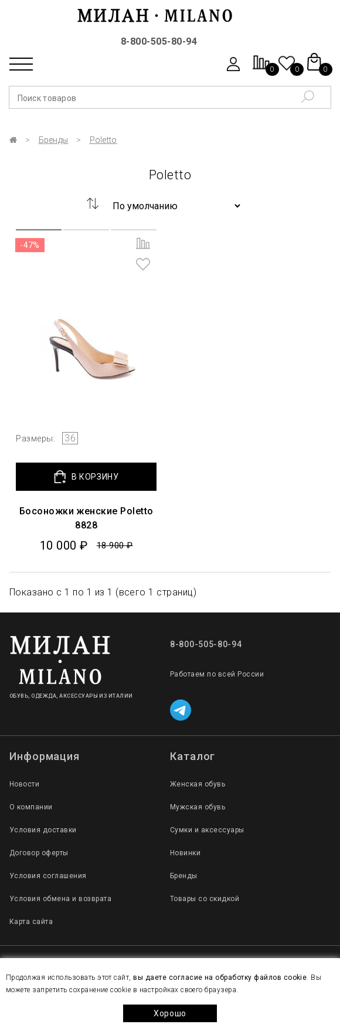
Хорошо (170, 1013)
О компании (31, 807)
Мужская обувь (197, 807)
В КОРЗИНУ (86, 477)
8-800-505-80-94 (159, 41)
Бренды (54, 140)
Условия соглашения (48, 876)
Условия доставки (43, 830)
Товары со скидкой (204, 899)
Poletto (103, 140)
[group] (86, 324)
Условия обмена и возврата (60, 899)
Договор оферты (39, 853)
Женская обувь (197, 784)
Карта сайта (31, 922)
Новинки (185, 853)
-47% (30, 245)
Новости (24, 784)
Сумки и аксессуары (207, 830)
